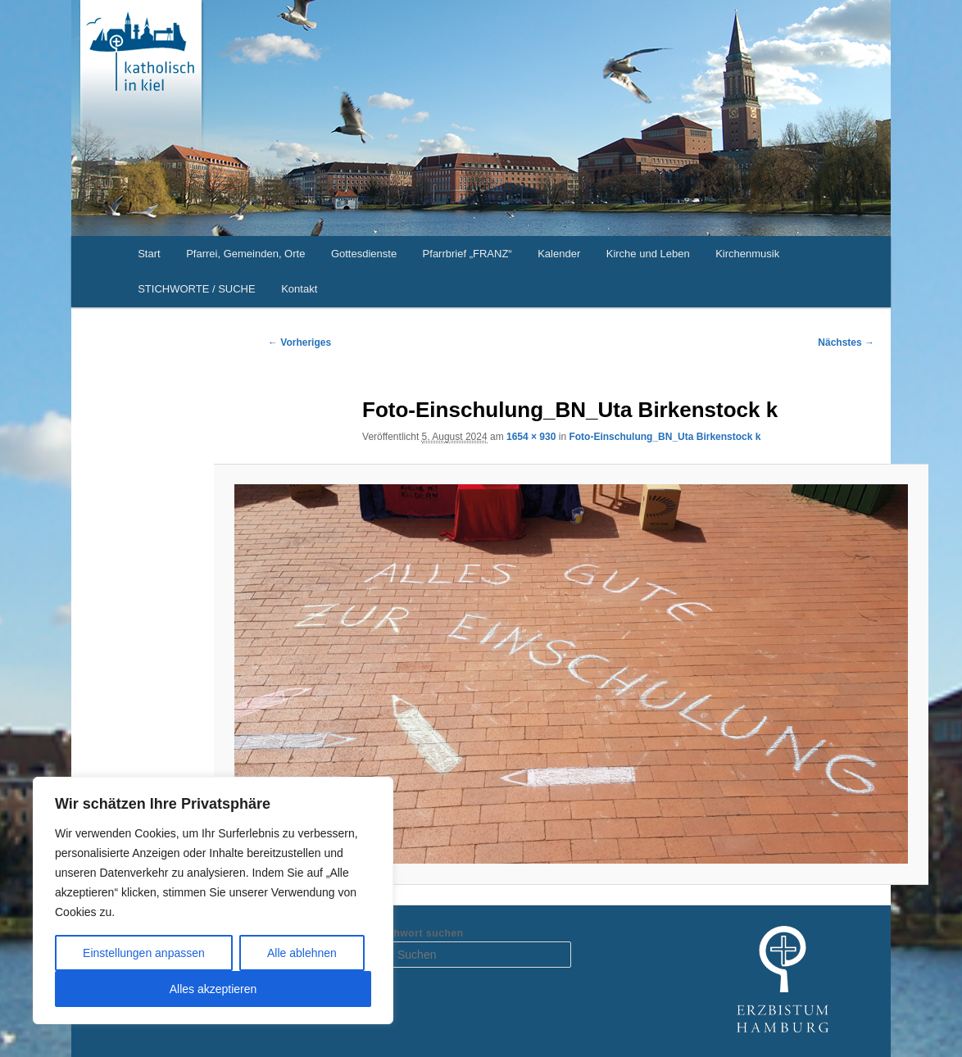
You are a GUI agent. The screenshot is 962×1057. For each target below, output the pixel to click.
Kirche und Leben (648, 253)
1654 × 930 (531, 436)
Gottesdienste (364, 253)
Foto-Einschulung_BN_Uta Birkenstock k (664, 436)
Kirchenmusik (747, 253)
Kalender (559, 253)
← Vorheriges (299, 342)
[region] (213, 900)
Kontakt (299, 289)
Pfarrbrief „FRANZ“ (467, 253)
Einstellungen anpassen (144, 952)
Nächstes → (846, 342)
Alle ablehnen (302, 952)
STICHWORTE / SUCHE (197, 289)
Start (149, 253)
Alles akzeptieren (213, 989)
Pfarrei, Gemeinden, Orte (245, 253)
